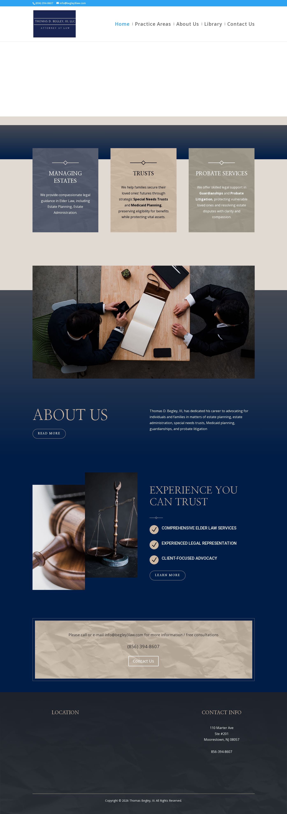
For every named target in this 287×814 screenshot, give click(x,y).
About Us (187, 24)
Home (122, 24)
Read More (49, 433)
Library (213, 24)
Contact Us (241, 24)
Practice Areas (153, 24)
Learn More (167, 575)
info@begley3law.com (124, 634)
